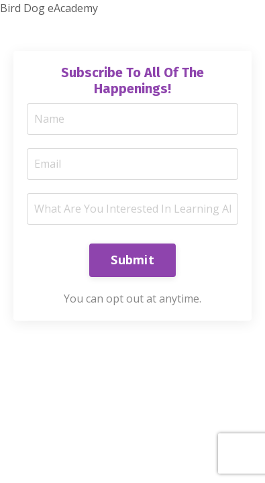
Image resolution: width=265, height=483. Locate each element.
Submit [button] (132, 260)
